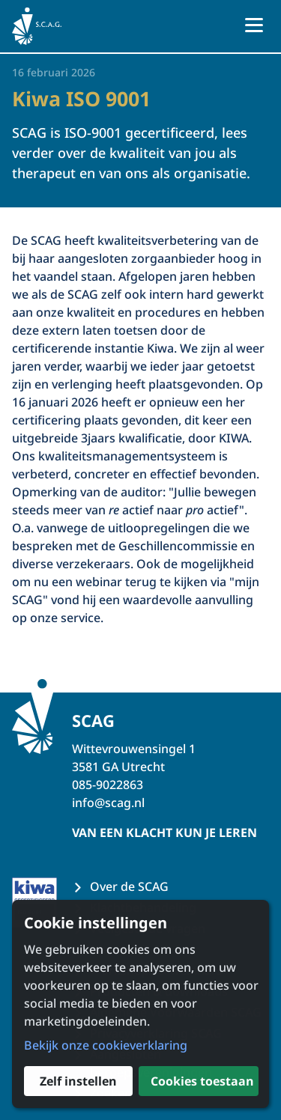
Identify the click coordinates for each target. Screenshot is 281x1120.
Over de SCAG (129, 886)
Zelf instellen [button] (78, 1081)
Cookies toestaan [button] (202, 1081)
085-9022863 (107, 784)
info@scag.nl (108, 802)
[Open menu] (254, 26)
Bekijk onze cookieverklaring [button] (105, 1045)
